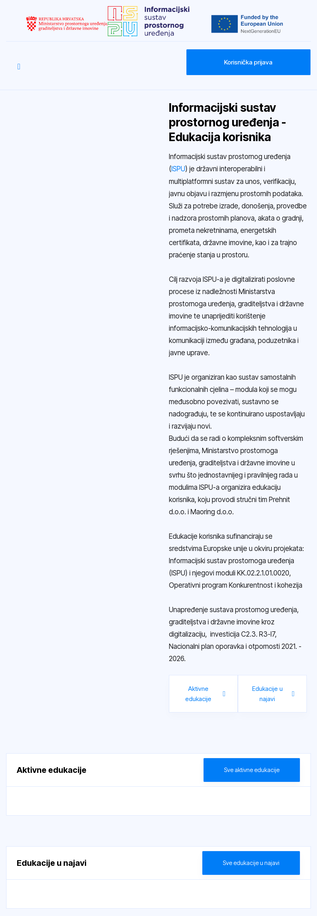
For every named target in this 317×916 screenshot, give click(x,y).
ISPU (178, 169)
